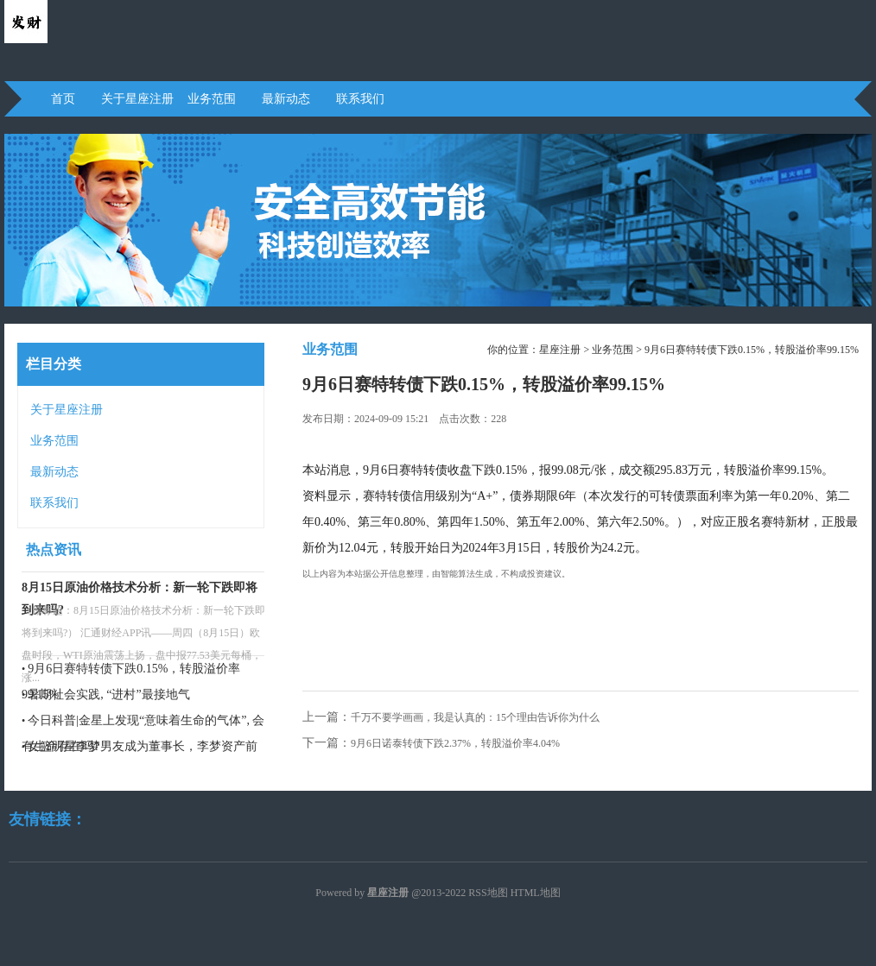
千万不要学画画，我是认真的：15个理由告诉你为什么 (475, 717)
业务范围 (211, 98)
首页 (63, 98)
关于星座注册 (137, 98)
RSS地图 (487, 893)
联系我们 (360, 98)
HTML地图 (536, 893)
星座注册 (560, 350)
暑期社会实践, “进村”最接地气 (108, 694)
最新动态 (286, 98)
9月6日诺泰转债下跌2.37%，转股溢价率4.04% (455, 743)
